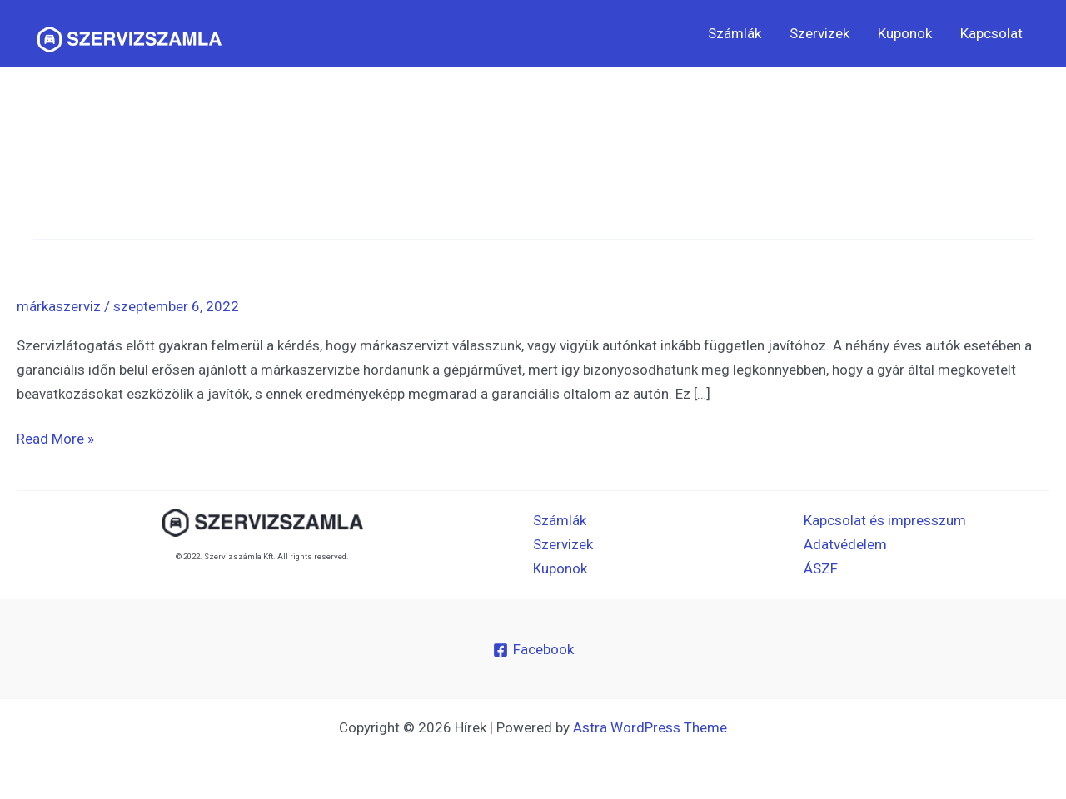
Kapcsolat (991, 33)
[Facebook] (533, 650)
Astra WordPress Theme (650, 727)
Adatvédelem (845, 544)
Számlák (734, 33)
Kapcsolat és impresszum (885, 520)
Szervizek (819, 33)
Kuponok (905, 33)
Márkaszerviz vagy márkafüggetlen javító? (217, 253)
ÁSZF (821, 568)
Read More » (55, 437)
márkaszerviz (59, 306)
